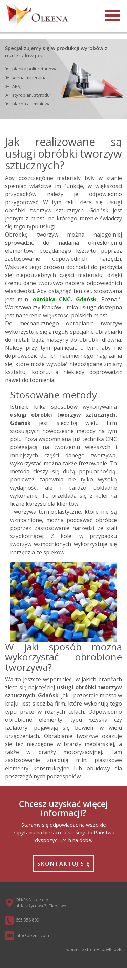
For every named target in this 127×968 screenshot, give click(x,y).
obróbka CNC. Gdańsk (65, 299)
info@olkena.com (32, 935)
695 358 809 (27, 920)
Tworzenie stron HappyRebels (93, 950)
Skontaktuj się (63, 863)
